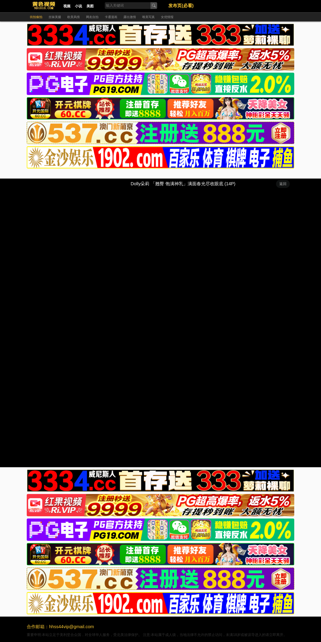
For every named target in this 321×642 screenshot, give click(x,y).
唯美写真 (148, 17)
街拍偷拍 (36, 17)
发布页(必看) (180, 5)
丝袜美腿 (55, 17)
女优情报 (167, 17)
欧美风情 (73, 17)
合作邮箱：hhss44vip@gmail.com (60, 626)
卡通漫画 (111, 17)
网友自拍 (92, 17)
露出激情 (129, 17)
